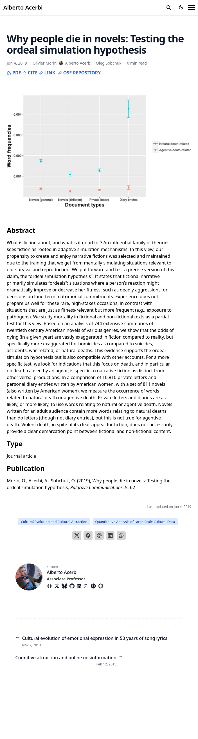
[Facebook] (88, 535)
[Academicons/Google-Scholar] (87, 586)
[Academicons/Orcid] (94, 586)
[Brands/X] (58, 586)
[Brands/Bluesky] (65, 586)
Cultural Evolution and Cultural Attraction (54, 521)
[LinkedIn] (110, 535)
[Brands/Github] (73, 586)
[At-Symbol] (50, 586)
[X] (76, 535)
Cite (30, 73)
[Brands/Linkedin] (80, 586)
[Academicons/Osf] (101, 586)
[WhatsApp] (121, 535)
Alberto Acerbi (23, 7)
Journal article (21, 456)
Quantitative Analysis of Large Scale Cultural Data (135, 521)
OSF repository (79, 73)
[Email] (99, 535)
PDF (14, 73)
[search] (168, 7)
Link (47, 73)
